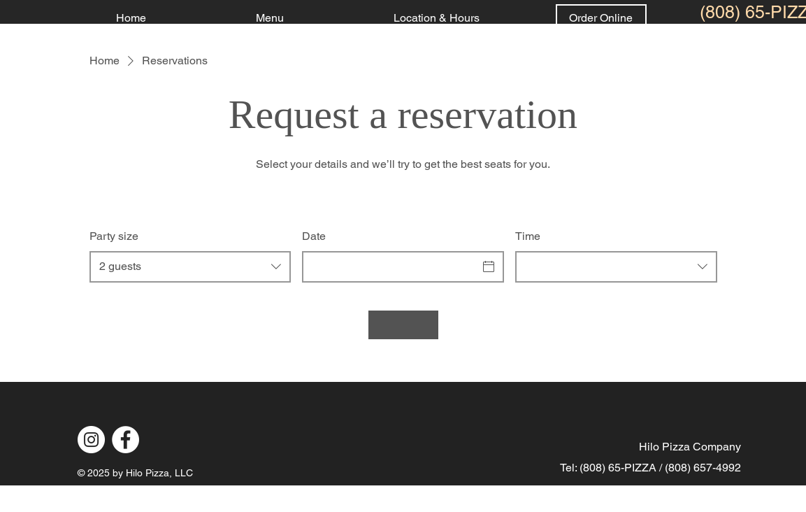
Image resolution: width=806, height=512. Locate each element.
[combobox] (190, 267)
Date (314, 236)
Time (527, 236)
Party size (113, 236)
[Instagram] (91, 439)
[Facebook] (125, 439)
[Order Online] (601, 18)
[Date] (390, 266)
